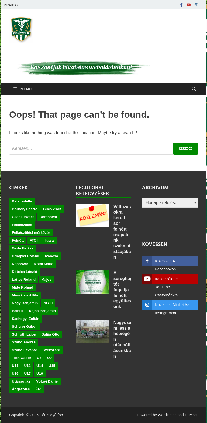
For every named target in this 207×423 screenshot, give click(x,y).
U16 (15, 373)
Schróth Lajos (24, 334)
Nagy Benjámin (25, 303)
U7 (39, 358)
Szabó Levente (24, 350)
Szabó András (24, 342)
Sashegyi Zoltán (25, 319)
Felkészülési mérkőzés (31, 233)
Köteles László (24, 272)
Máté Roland (22, 287)
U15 (52, 366)
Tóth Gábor (21, 358)
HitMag (191, 415)
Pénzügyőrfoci (52, 415)
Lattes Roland (24, 280)
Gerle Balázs (22, 248)
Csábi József (23, 217)
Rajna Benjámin (42, 311)
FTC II (34, 240)
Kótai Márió (44, 264)
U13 (27, 366)
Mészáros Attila (25, 295)
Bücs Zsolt (52, 209)
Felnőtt (18, 240)
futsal (50, 240)
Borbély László (24, 209)
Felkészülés (22, 225)
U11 (15, 366)
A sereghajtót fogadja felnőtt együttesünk (122, 289)
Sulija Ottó (51, 334)
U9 (49, 358)
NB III (48, 303)
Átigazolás (21, 389)
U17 (27, 373)
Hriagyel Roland (25, 256)
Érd (39, 389)
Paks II (17, 311)
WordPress (167, 415)
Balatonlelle (22, 201)
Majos (46, 280)
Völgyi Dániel (47, 381)
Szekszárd (51, 350)
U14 (39, 366)
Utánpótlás (21, 381)
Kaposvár (20, 264)
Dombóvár (48, 217)
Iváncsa (51, 256)
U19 (39, 373)
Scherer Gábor (24, 326)
